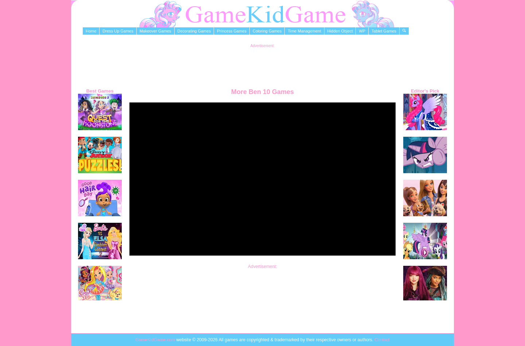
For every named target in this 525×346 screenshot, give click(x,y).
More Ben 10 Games (262, 92)
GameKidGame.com (155, 339)
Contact (381, 339)
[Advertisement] (262, 64)
